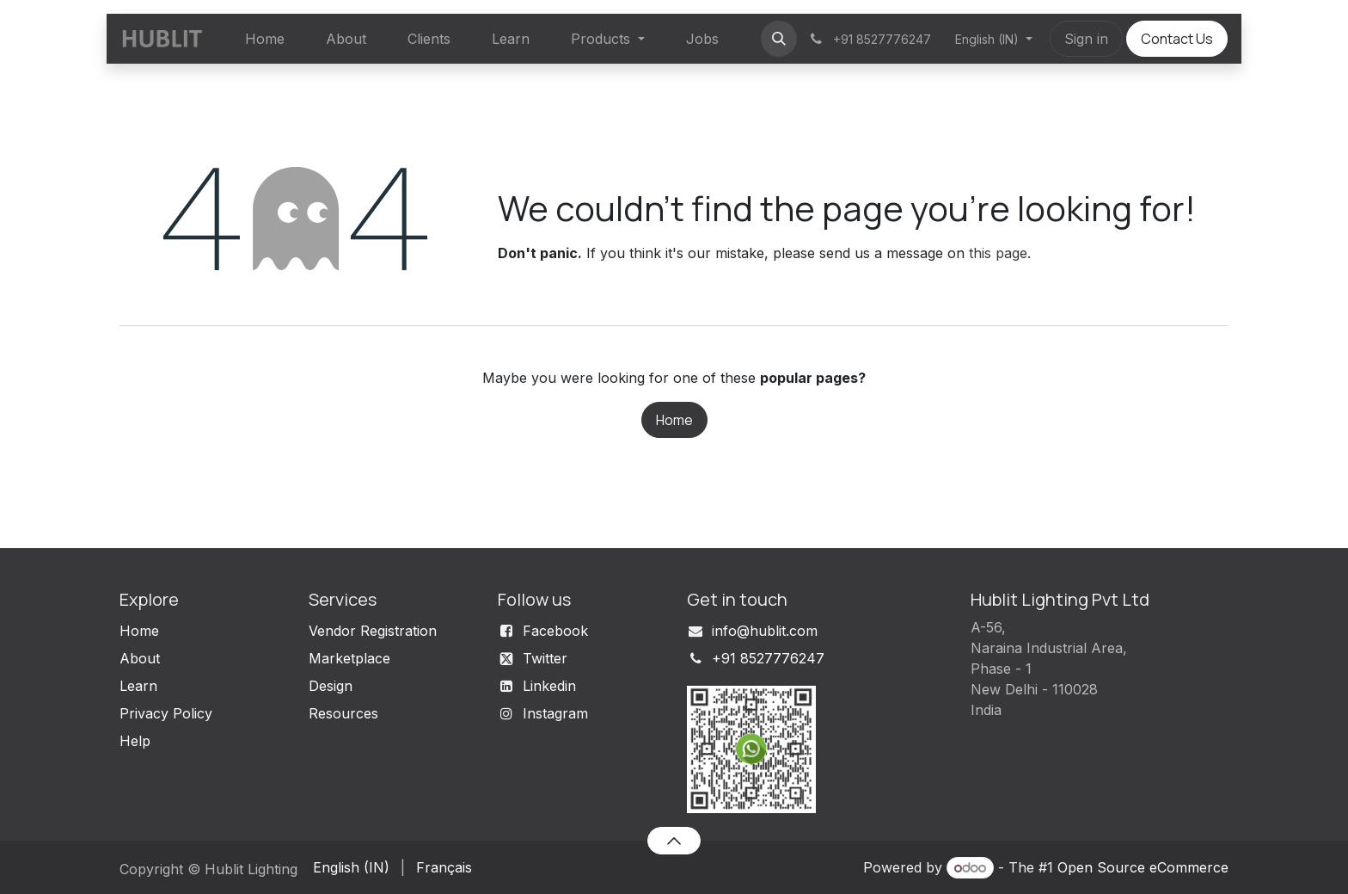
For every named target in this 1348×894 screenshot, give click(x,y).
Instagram (555, 713)
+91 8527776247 (768, 658)
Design (330, 685)
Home (674, 419)
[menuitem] (264, 39)
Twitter (545, 658)
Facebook (555, 630)
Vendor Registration (373, 630)
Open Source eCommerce (1143, 867)
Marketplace (349, 658)
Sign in (1086, 38)
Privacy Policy (165, 713)
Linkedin (549, 685)
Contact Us (1177, 38)
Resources (343, 713)
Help (134, 740)
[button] (779, 39)
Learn (138, 685)
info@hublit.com (765, 630)
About (139, 658)
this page (998, 253)
